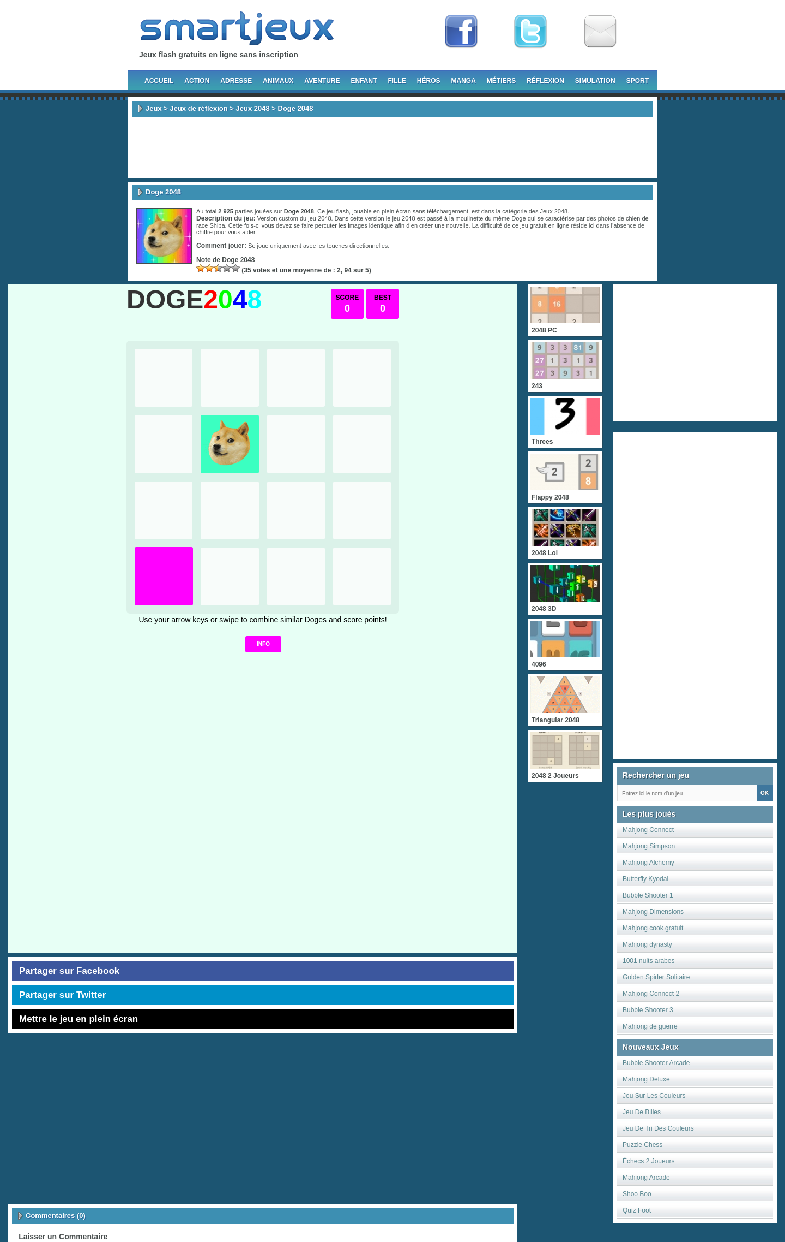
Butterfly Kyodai (645, 879)
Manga (463, 81)
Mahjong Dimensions (653, 912)
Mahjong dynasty (647, 944)
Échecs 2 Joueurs (648, 1161)
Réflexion (545, 81)
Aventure (322, 81)
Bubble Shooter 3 (648, 1010)
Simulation (595, 81)
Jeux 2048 (253, 108)
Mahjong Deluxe (646, 1079)
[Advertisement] (392, 147)
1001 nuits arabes (648, 961)
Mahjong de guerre (650, 1026)
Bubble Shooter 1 (648, 895)
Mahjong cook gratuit (653, 928)
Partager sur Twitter (62, 995)
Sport (637, 81)
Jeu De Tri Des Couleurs (658, 1128)
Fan (461, 31)
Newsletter (600, 31)
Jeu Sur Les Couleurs (654, 1096)
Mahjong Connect (648, 830)
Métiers (501, 81)
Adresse (236, 81)
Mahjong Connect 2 (651, 993)
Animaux (278, 81)
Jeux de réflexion (198, 108)
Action (196, 81)
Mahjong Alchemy (648, 862)
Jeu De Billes (642, 1112)
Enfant (364, 81)
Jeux (154, 108)
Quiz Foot (637, 1210)
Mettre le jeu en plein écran (78, 1019)
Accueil (158, 81)
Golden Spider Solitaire (656, 977)
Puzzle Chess (642, 1145)
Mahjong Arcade (646, 1177)
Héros (428, 81)
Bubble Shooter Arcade (656, 1063)
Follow (530, 31)
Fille (397, 81)
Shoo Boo (637, 1194)
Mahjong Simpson (649, 846)
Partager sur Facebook (69, 971)
